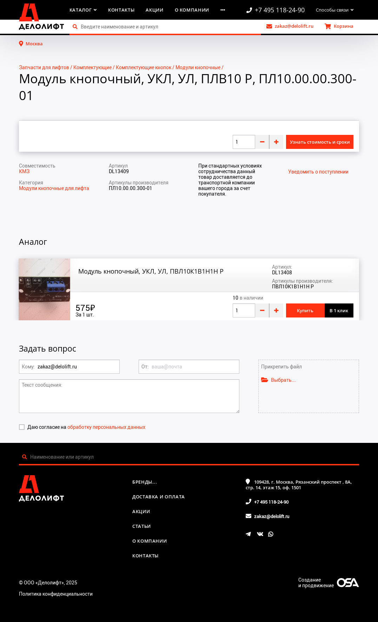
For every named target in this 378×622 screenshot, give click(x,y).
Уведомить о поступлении (318, 171)
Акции (154, 10)
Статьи (141, 526)
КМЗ (24, 171)
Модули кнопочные (197, 67)
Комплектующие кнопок (143, 67)
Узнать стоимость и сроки (320, 142)
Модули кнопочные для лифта (54, 188)
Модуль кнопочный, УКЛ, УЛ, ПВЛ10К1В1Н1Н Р (151, 271)
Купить (305, 310)
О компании (192, 10)
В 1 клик (339, 310)
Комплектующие (92, 67)
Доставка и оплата (158, 496)
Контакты (121, 10)
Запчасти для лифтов (44, 67)
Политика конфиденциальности (56, 593)
